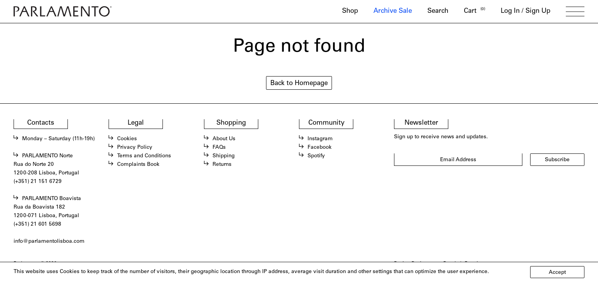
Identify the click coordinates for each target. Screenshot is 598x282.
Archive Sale (392, 11)
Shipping (224, 156)
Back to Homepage (299, 83)
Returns (222, 164)
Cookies (127, 139)
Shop (350, 11)
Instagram (320, 139)
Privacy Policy (134, 147)
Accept (557, 272)
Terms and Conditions (144, 156)
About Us (224, 139)
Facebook (320, 147)
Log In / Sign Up (525, 11)
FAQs (219, 147)
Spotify (316, 156)
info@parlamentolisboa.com (49, 241)
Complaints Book (138, 164)
